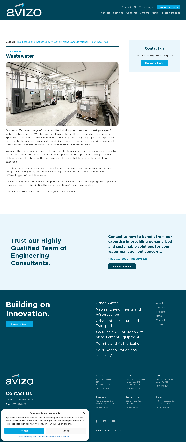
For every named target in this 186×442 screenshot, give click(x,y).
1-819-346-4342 (102, 407)
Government (61, 41)
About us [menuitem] (131, 12)
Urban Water (13, 51)
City (50, 41)
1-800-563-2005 (118, 258)
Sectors (160, 324)
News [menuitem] (155, 12)
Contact (126, 7)
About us (161, 303)
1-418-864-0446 (133, 389)
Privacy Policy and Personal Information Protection (43, 437)
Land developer (79, 41)
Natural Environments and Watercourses (118, 311)
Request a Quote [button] (168, 7)
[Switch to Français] (149, 7)
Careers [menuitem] (144, 12)
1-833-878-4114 (19, 404)
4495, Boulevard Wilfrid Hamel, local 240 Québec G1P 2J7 (136, 381)
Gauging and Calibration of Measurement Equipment (119, 334)
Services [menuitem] (118, 12)
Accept (24, 430)
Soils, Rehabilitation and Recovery (116, 352)
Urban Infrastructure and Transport (117, 323)
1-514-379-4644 (102, 389)
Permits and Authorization (119, 343)
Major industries (98, 41)
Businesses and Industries (32, 41)
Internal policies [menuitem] (170, 12)
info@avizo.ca (139, 258)
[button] (84, 413)
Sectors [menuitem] (105, 12)
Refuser (66, 430)
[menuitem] (24, 10)
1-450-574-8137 (162, 407)
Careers (160, 307)
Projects (161, 311)
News (159, 315)
